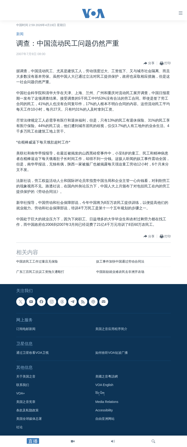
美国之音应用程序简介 (111, 329)
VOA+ (20, 393)
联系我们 (22, 385)
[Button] (149, 63)
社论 (19, 427)
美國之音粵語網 (106, 376)
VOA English (104, 385)
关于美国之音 (25, 376)
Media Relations (106, 402)
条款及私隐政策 (27, 410)
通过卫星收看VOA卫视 (32, 353)
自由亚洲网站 (105, 419)
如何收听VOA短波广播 (111, 353)
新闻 (20, 34)
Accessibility (104, 410)
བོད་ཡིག (99, 393)
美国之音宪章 (25, 402)
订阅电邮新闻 (25, 329)
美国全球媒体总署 (29, 419)
